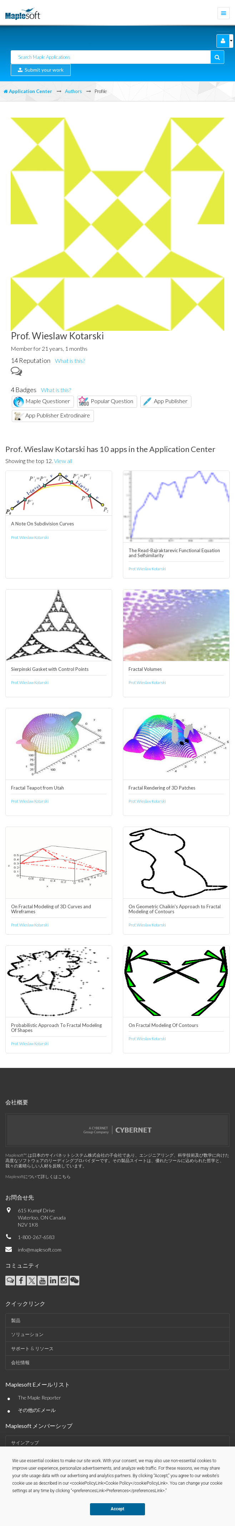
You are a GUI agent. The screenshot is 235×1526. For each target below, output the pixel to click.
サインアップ (25, 1442)
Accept (117, 1508)
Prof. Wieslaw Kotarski (30, 537)
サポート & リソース (32, 1348)
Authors (73, 91)
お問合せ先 (19, 1197)
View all (63, 460)
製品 (15, 1320)
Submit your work (41, 70)
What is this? (70, 360)
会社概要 (16, 1102)
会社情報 (20, 1362)
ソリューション (27, 1334)
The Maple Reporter (39, 1397)
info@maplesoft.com (39, 1250)
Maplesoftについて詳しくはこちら (38, 1176)
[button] (223, 41)
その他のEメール (37, 1410)
